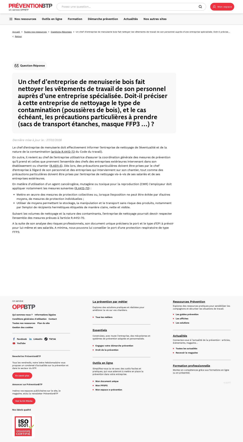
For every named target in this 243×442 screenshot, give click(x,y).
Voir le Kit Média (23, 401)
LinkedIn (35, 339)
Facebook (19, 339)
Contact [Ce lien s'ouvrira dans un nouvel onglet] (53, 319)
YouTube (19, 343)
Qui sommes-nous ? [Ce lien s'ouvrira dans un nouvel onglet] (22, 315)
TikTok (50, 339)
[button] (222, 7)
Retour (18, 36)
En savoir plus (22, 375)
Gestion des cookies (22, 327)
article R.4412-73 (63, 151)
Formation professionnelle (191, 365)
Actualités (180, 335)
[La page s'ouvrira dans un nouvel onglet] (222, 7)
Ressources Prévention (189, 301)
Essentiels (100, 330)
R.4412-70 (82, 188)
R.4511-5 (55, 165)
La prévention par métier (110, 301)
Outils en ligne (103, 363)
